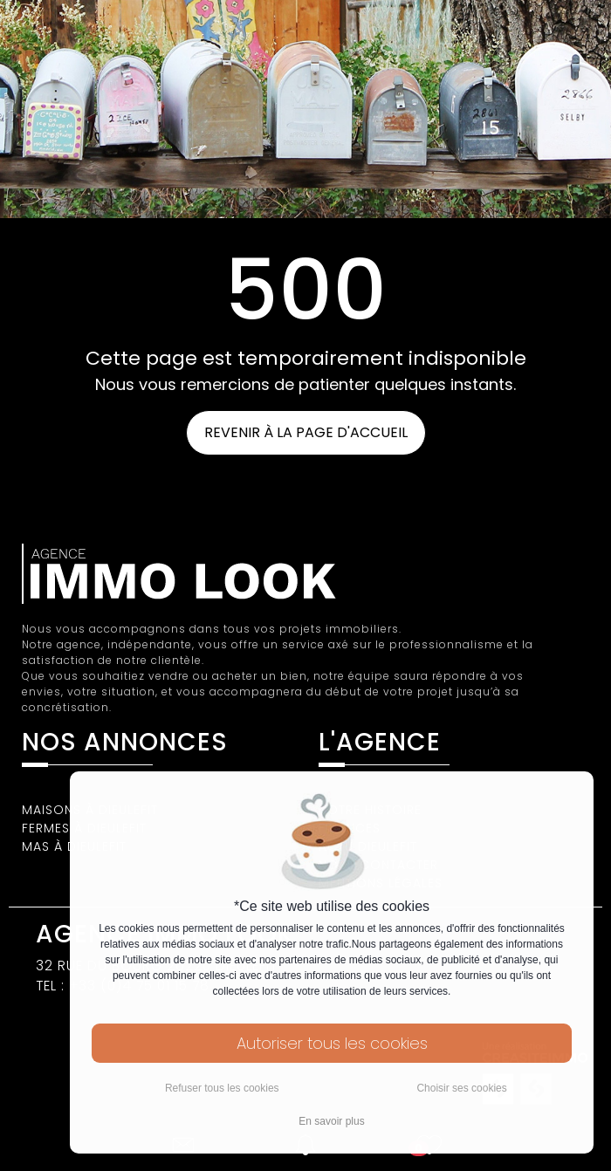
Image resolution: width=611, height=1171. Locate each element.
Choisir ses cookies (461, 1088)
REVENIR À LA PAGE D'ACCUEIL (306, 432)
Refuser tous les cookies (222, 1088)
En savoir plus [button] (331, 1121)
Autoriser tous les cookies (332, 1043)
